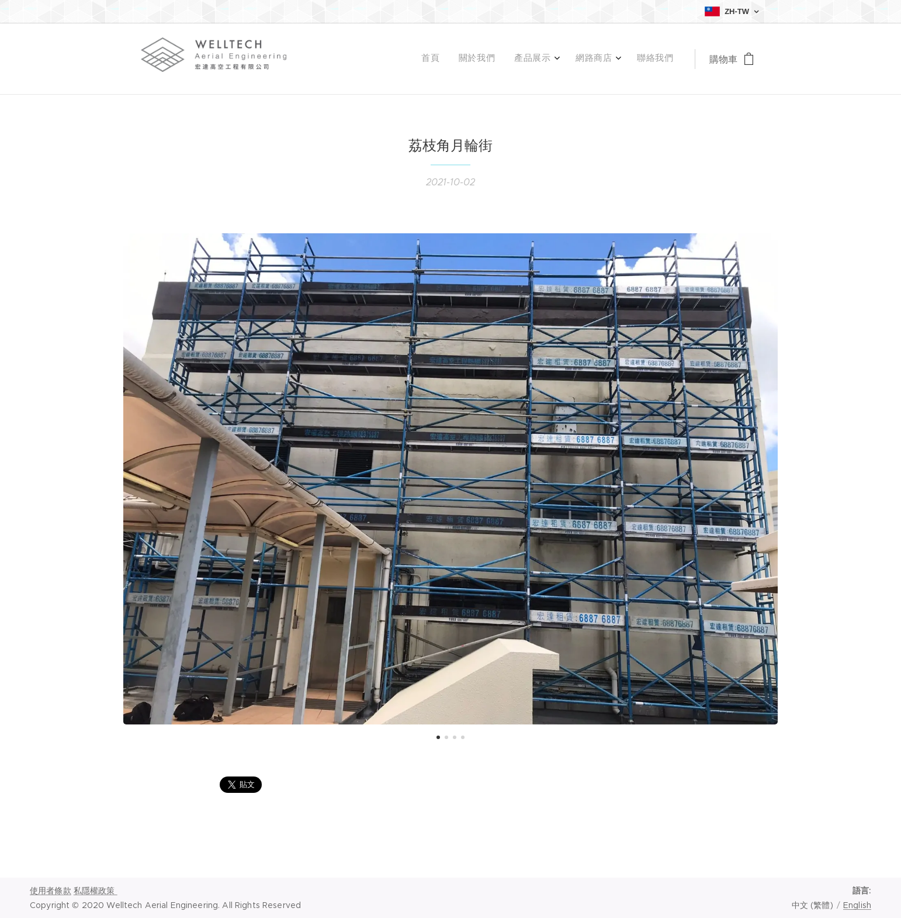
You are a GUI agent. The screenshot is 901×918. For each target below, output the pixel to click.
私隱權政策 (95, 890)
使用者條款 (50, 890)
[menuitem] (590, 59)
